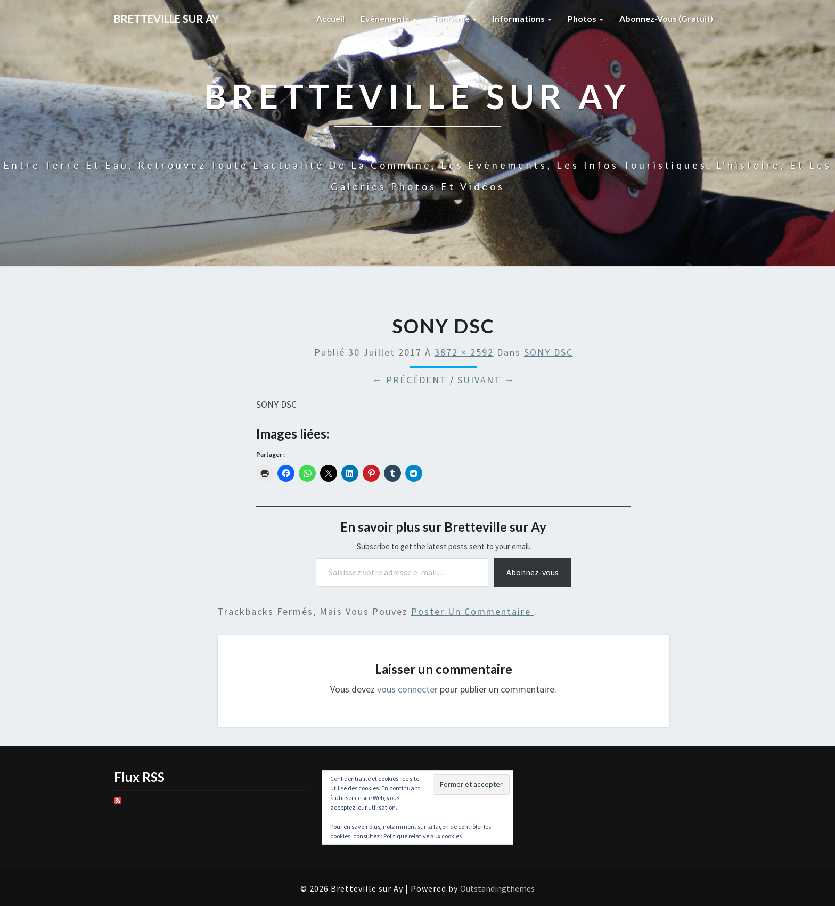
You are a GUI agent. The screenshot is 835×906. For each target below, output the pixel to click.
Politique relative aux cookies (422, 836)
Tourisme (454, 18)
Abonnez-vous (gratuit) (666, 18)
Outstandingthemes (497, 888)
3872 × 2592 (464, 352)
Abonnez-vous (532, 572)
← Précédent (409, 380)
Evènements (388, 18)
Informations (522, 18)
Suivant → (486, 380)
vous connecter (407, 689)
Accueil (330, 18)
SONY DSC (548, 352)
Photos (585, 18)
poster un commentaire (472, 611)
